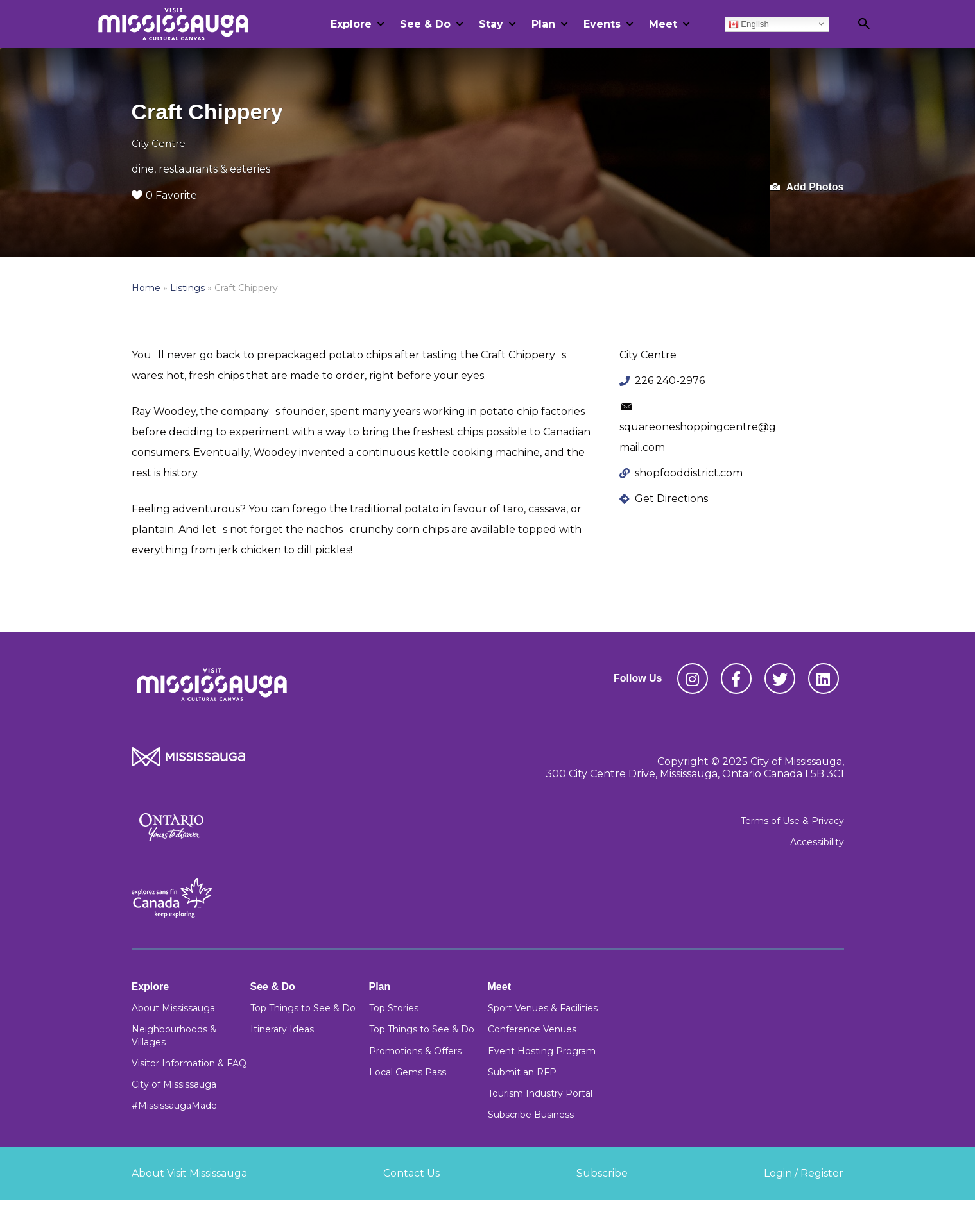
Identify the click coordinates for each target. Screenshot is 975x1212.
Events (602, 24)
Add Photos (807, 187)
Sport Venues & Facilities (543, 1008)
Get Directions (671, 498)
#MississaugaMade (174, 1105)
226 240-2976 (670, 381)
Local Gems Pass (407, 1072)
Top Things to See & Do (303, 1008)
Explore (351, 24)
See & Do (425, 24)
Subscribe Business (531, 1114)
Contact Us (411, 1173)
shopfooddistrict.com (689, 473)
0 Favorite (164, 195)
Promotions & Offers (415, 1051)
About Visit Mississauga (189, 1173)
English (749, 24)
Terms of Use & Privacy (792, 821)
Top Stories (393, 1008)
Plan (543, 24)
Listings (187, 288)
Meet (663, 24)
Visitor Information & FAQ (189, 1063)
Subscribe (602, 1173)
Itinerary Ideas (282, 1029)
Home (146, 288)
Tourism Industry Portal (540, 1093)
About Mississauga (173, 1008)
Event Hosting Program (542, 1051)
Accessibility (817, 842)
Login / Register (803, 1173)
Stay (491, 24)
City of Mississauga (174, 1084)
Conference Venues (532, 1029)
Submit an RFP (522, 1072)
